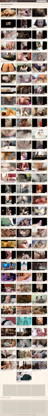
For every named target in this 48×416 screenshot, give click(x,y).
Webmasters (34, 414)
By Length (8, 6)
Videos (16, 1)
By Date (2, 6)
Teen (5, 1)
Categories (11, 1)
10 (46, 6)
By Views (5, 6)
